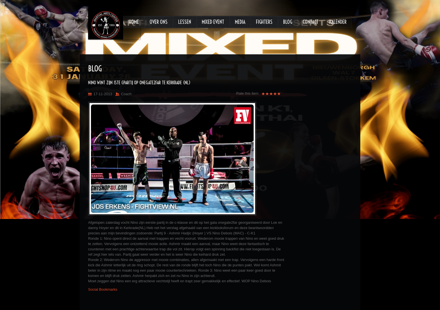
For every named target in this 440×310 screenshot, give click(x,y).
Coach (126, 94)
